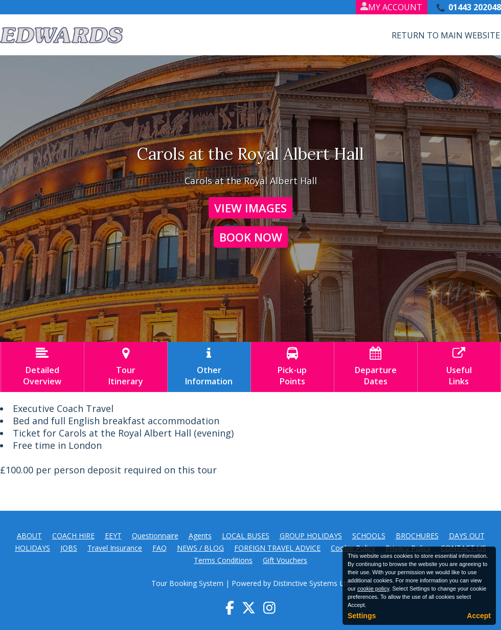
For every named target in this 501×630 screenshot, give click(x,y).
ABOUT (29, 535)
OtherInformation (209, 367)
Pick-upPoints (292, 367)
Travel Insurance (114, 548)
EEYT (113, 535)
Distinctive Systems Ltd (311, 583)
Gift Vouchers (285, 560)
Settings (362, 616)
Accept (479, 616)
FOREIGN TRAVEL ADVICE (277, 548)
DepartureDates (375, 367)
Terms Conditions (223, 560)
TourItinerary (125, 367)
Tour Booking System (187, 583)
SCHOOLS (368, 535)
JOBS (68, 548)
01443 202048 (474, 7)
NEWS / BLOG (200, 548)
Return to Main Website (446, 35)
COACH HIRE (73, 535)
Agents (200, 535)
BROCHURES (417, 535)
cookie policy (373, 588)
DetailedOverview (42, 367)
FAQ (159, 548)
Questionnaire (155, 535)
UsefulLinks (459, 367)
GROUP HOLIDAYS (311, 535)
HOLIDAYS (32, 548)
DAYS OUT (467, 535)
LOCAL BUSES (245, 535)
